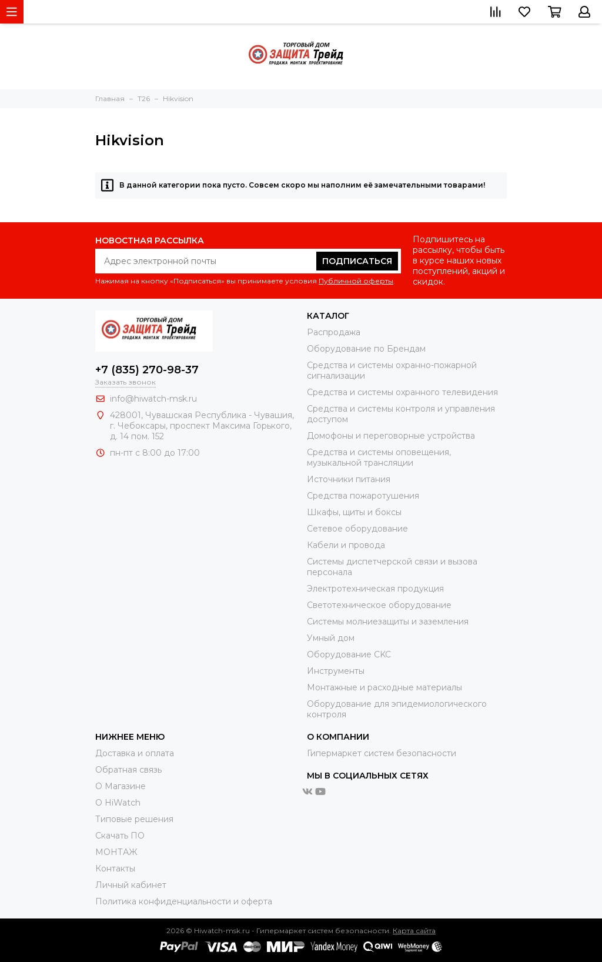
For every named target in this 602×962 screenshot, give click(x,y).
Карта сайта (414, 930)
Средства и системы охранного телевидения (402, 392)
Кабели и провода (346, 545)
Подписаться (357, 261)
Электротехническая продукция (375, 588)
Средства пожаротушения (363, 495)
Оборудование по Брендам (366, 348)
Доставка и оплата (134, 753)
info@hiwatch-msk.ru (153, 398)
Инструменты (335, 671)
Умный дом (330, 638)
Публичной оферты (356, 280)
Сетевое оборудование (357, 528)
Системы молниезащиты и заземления (388, 621)
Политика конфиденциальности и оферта (183, 901)
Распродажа (333, 332)
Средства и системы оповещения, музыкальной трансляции (379, 457)
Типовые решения (134, 819)
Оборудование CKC (349, 654)
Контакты (115, 868)
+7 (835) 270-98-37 (147, 369)
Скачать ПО (120, 835)
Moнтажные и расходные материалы (384, 687)
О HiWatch (118, 802)
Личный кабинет (130, 885)
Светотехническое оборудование (379, 605)
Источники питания (348, 479)
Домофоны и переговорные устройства (391, 435)
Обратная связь (128, 769)
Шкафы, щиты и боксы (354, 512)
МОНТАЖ (116, 852)
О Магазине (120, 786)
